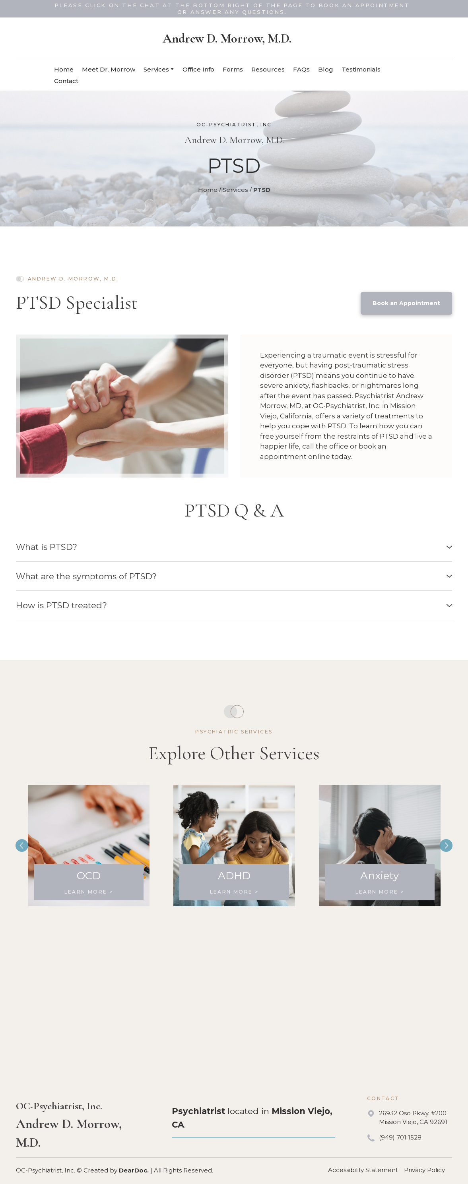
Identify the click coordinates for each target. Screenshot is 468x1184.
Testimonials (361, 69)
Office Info (198, 69)
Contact (66, 81)
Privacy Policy (424, 1170)
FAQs (301, 69)
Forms (233, 69)
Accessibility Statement (363, 1170)
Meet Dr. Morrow (108, 69)
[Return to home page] (227, 38)
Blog (325, 69)
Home (64, 69)
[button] (406, 303)
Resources (268, 69)
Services (156, 69)
